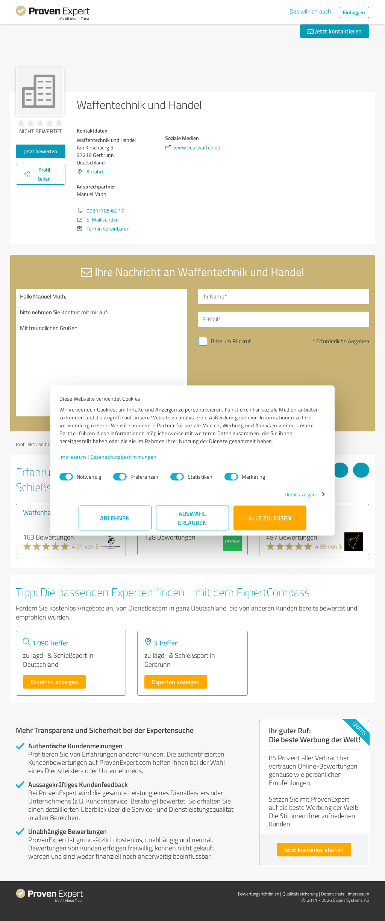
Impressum (92, 460)
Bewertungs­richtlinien (258, 894)
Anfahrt (95, 171)
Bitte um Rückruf (231, 341)
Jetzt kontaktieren (335, 31)
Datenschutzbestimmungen (142, 460)
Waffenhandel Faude (52, 512)
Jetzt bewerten (40, 151)
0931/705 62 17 (105, 210)
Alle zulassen (270, 521)
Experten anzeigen (54, 681)
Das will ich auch (310, 11)
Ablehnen (115, 521)
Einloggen (354, 12)
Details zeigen (281, 498)
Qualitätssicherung (300, 894)
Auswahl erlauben (192, 522)
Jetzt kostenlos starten (314, 849)
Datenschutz (332, 894)
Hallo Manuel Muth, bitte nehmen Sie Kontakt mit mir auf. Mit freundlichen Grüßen (101, 352)
